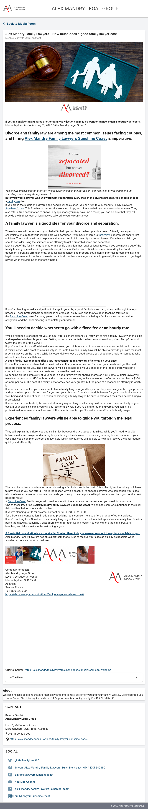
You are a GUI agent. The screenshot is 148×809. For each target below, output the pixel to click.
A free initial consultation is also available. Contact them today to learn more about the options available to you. (72, 533)
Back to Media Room (19, 23)
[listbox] (74, 778)
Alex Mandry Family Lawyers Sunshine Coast (66, 138)
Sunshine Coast (14, 208)
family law (13, 201)
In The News (74, 677)
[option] (74, 760)
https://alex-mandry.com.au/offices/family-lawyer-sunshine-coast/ (44, 594)
